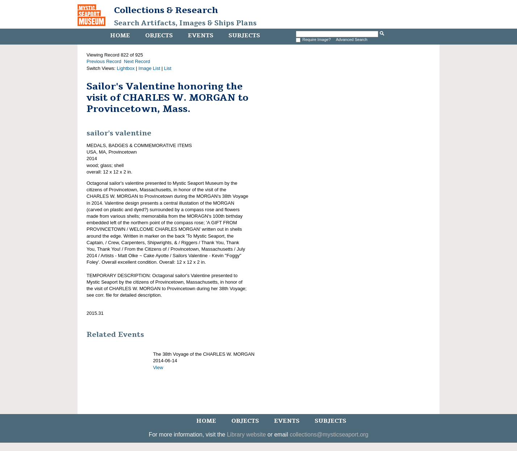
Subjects (244, 35)
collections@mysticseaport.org (329, 434)
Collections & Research (166, 10)
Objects (159, 35)
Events (200, 35)
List (167, 68)
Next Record (137, 61)
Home (120, 35)
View (158, 367)
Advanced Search (351, 39)
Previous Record (104, 61)
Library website (246, 434)
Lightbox (126, 68)
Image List (149, 68)
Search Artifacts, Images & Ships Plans (185, 23)
